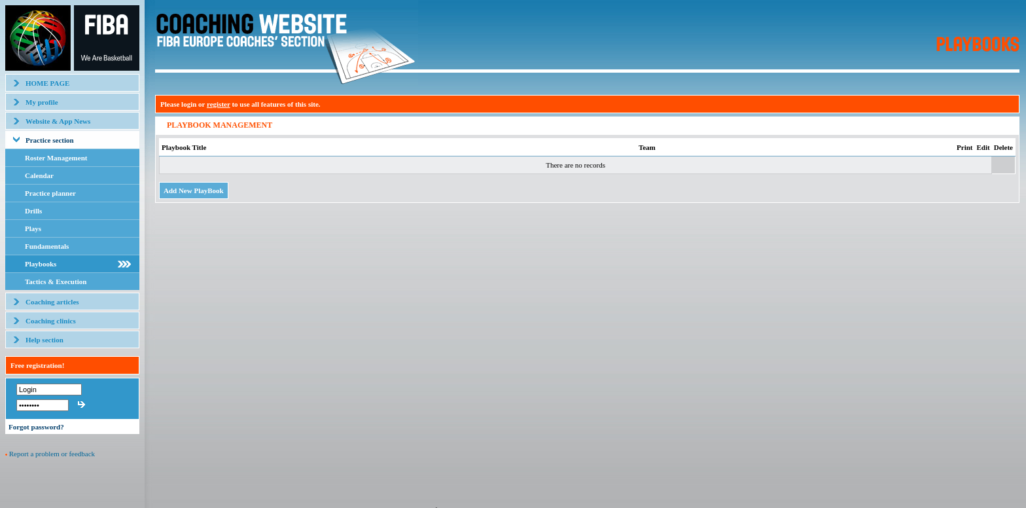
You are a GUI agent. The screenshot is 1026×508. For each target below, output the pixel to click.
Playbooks (40, 264)
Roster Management (56, 158)
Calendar (39, 175)
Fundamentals (47, 246)
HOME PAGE (47, 83)
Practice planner (50, 193)
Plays (33, 228)
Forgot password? (36, 427)
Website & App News (58, 121)
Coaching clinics (51, 321)
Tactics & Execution (55, 281)
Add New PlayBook (194, 190)
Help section (44, 340)
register (218, 104)
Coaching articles (52, 302)
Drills (33, 211)
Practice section (50, 140)
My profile (42, 102)
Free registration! (37, 365)
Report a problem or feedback (52, 454)
